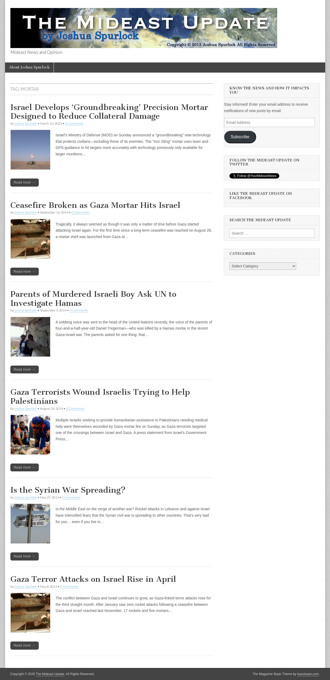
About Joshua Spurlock (29, 67)
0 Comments (74, 123)
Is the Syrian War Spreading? (68, 490)
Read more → (24, 182)
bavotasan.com (308, 674)
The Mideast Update (50, 674)
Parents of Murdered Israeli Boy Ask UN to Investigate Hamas (93, 298)
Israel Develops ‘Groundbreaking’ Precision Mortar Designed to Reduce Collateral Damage (109, 111)
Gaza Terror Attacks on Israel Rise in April (93, 579)
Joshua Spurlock (25, 123)
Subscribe (240, 137)
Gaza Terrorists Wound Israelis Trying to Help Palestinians (100, 396)
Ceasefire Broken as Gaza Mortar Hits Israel (95, 205)
